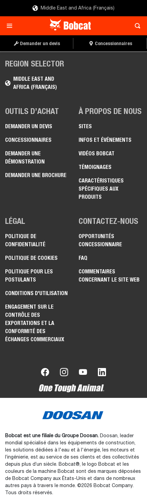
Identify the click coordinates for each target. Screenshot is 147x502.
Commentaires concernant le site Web (109, 275)
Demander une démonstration (25, 157)
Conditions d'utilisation (36, 293)
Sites (85, 126)
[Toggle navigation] (11, 26)
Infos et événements (105, 140)
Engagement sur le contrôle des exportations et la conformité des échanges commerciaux (34, 323)
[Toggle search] (136, 26)
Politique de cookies (31, 258)
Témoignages (95, 167)
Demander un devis (28, 126)
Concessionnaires (28, 140)
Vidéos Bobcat (96, 153)
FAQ (83, 258)
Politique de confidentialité (25, 240)
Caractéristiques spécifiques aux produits (101, 188)
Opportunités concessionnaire (100, 240)
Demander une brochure (35, 175)
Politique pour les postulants (29, 275)
